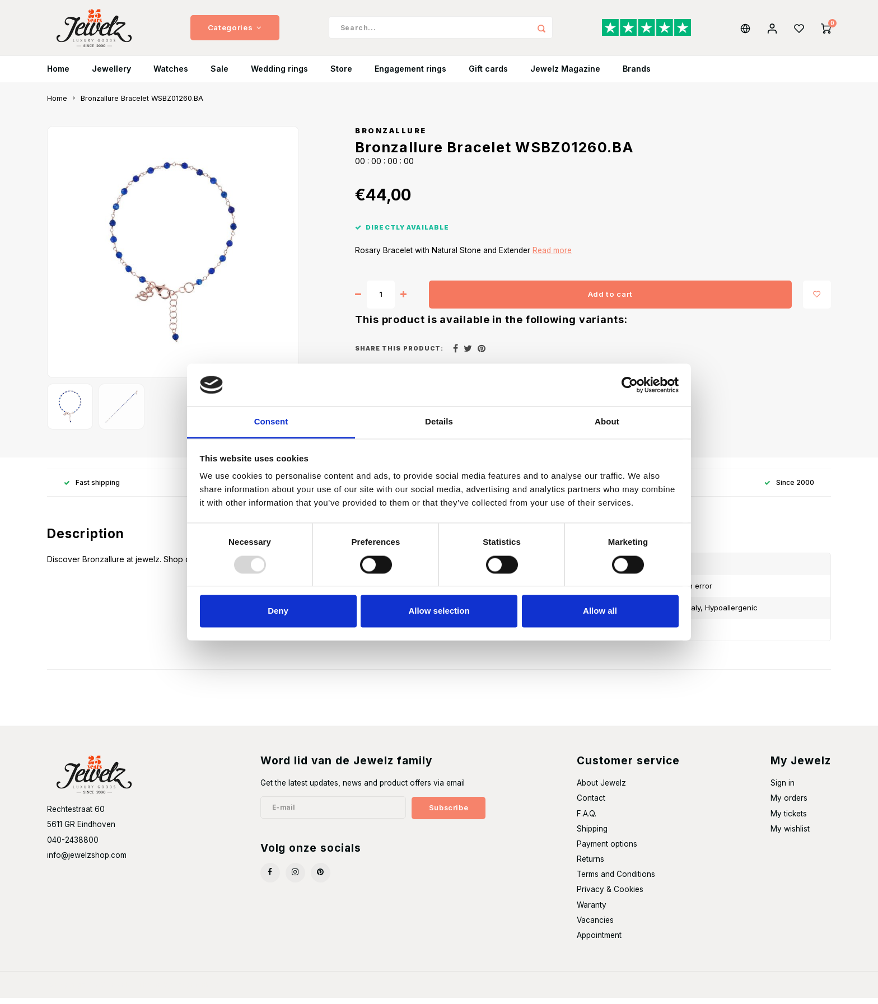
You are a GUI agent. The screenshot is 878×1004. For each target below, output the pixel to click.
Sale (219, 75)
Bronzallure (391, 137)
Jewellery (111, 75)
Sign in (782, 788)
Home (58, 75)
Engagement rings (410, 75)
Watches (170, 75)
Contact (591, 804)
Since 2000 (789, 488)
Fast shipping (92, 488)
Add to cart (610, 300)
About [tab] (607, 422)
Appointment (599, 941)
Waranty (591, 911)
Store (341, 75)
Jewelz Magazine (565, 75)
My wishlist (790, 834)
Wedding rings (279, 75)
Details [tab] (439, 422)
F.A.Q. (586, 819)
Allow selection (438, 611)
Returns (590, 865)
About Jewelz (601, 788)
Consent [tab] (271, 422)
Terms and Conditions (616, 880)
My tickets (788, 819)
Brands (637, 75)
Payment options (607, 850)
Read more (552, 256)
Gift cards (488, 75)
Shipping (592, 834)
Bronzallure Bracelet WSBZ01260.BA (142, 104)
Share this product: (399, 354)
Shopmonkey (196, 991)
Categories (235, 30)
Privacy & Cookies (610, 895)
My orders (788, 804)
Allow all (600, 611)
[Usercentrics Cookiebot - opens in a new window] (630, 384)
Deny (278, 611)
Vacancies (595, 926)
